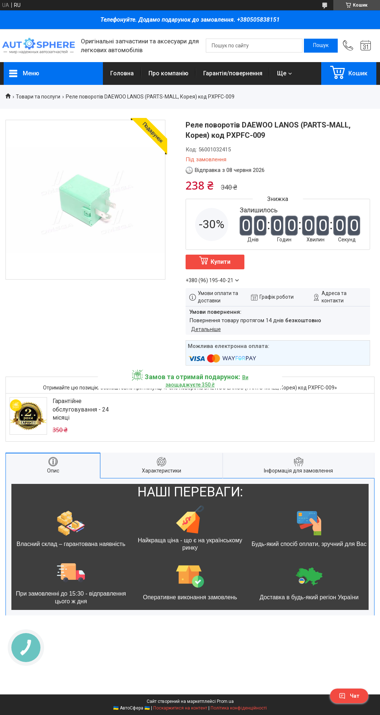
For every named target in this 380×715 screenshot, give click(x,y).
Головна (122, 73)
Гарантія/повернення (232, 73)
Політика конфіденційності (239, 708)
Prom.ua (225, 701)
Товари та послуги (38, 97)
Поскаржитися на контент (180, 708)
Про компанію (168, 73)
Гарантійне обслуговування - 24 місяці (81, 409)
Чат (349, 696)
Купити (220, 261)
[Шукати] (321, 46)
